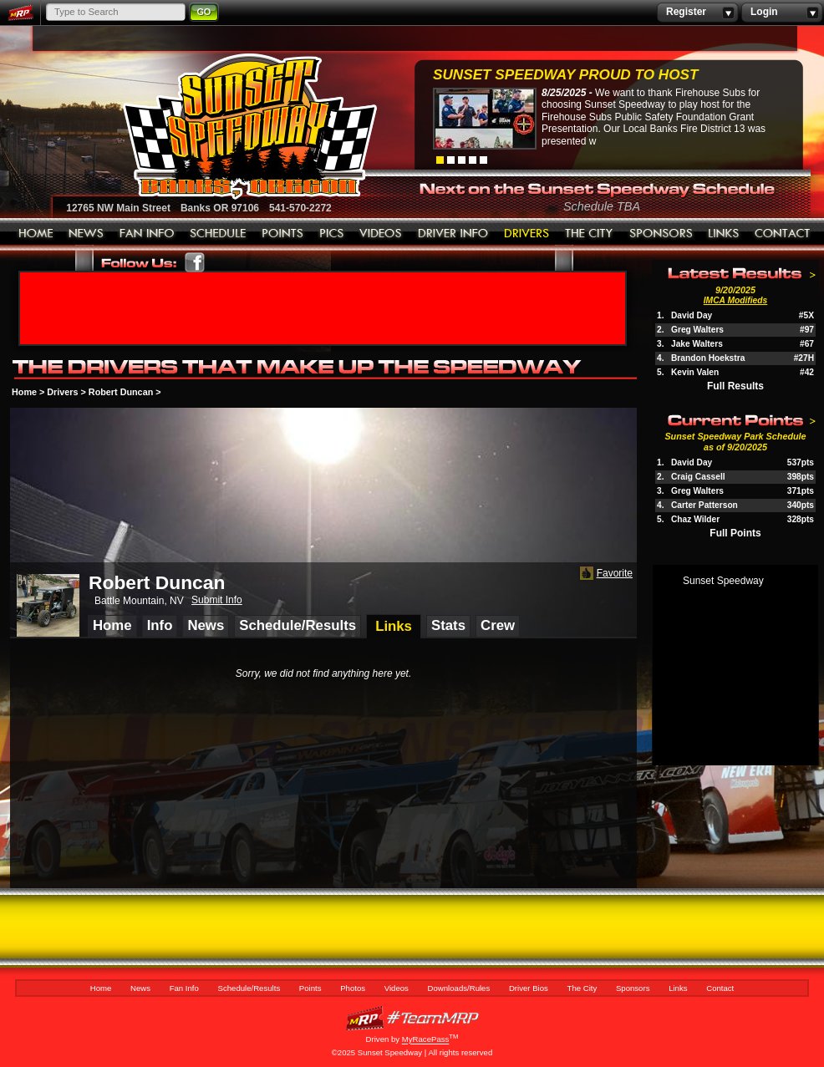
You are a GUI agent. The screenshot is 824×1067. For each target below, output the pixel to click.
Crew (498, 625)
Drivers (62, 392)
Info (160, 625)
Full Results (735, 386)
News (86, 234)
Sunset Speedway (723, 581)
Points (283, 234)
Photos (332, 234)
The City (590, 234)
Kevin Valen (695, 372)
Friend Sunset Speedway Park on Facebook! (195, 262)
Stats (448, 625)
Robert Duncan (121, 392)
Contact (783, 234)
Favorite (605, 573)
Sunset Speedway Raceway (207, 126)
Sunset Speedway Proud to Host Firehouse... (565, 76)
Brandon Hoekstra (708, 358)
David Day (691, 315)
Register (697, 13)
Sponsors (661, 234)
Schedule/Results (218, 234)
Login (781, 13)
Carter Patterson (704, 505)
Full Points (735, 533)
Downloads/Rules (453, 234)
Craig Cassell (698, 476)
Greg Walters (697, 329)
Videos (381, 234)
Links (723, 234)
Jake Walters (697, 343)
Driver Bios (527, 234)
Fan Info (147, 234)
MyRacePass (412, 1018)
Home (36, 234)
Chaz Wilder (695, 519)
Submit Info (216, 600)
